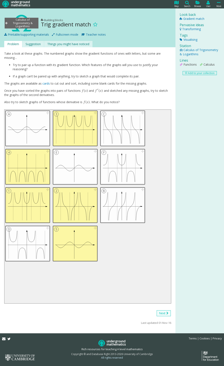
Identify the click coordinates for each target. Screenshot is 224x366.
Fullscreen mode (65, 34)
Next (163, 313)
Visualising (188, 40)
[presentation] (85, 91)
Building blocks (52, 20)
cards (46, 83)
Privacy (217, 338)
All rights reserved (112, 357)
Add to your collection (199, 73)
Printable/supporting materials (26, 34)
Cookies (205, 338)
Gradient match (192, 19)
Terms (193, 338)
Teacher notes (93, 34)
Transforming (190, 29)
